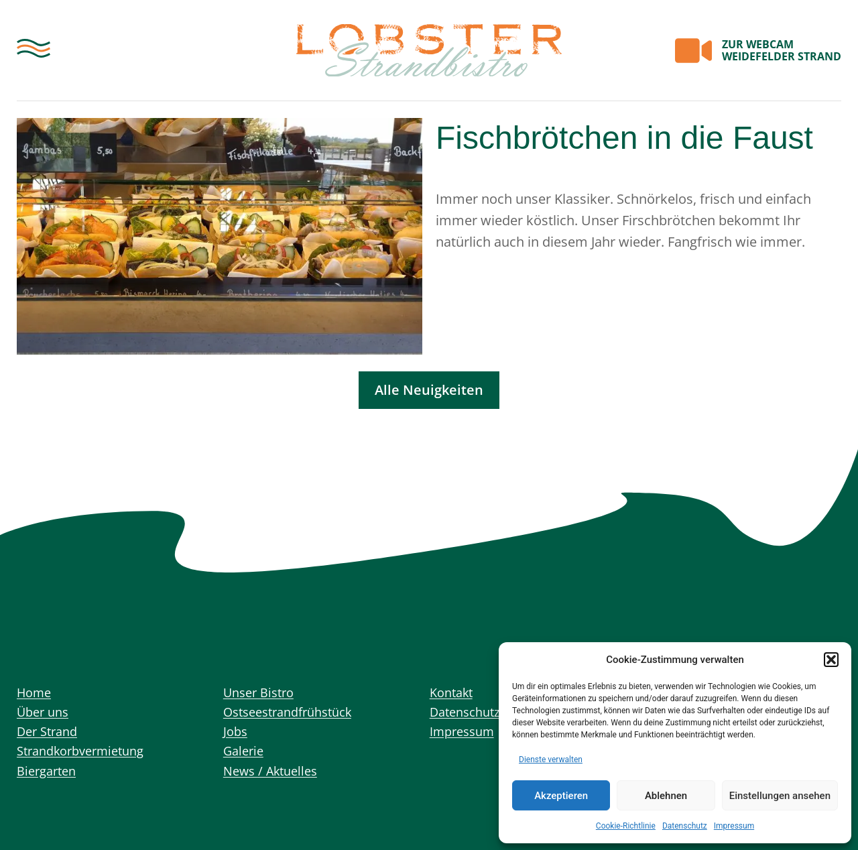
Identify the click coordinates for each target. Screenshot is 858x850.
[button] (831, 659)
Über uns (45, 715)
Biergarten (49, 779)
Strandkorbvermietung (87, 758)
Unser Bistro (262, 693)
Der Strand (50, 736)
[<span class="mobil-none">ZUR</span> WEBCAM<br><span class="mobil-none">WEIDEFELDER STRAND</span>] (693, 50)
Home (36, 693)
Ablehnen (666, 796)
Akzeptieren (561, 796)
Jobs (236, 736)
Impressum (734, 826)
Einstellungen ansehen (780, 796)
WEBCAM (781, 50)
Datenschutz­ (684, 826)
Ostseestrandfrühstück (295, 715)
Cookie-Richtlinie (626, 826)
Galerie (245, 758)
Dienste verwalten (551, 759)
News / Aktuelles (274, 779)
